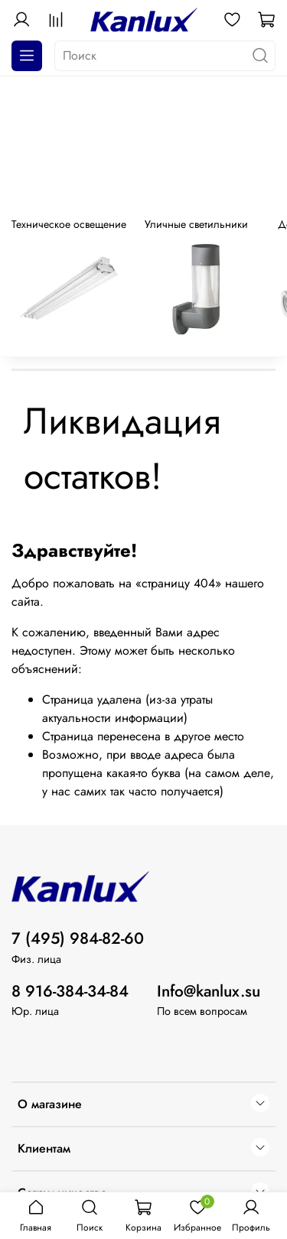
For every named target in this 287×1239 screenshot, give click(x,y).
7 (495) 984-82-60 (77, 938)
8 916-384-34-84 (70, 991)
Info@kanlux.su (208, 991)
